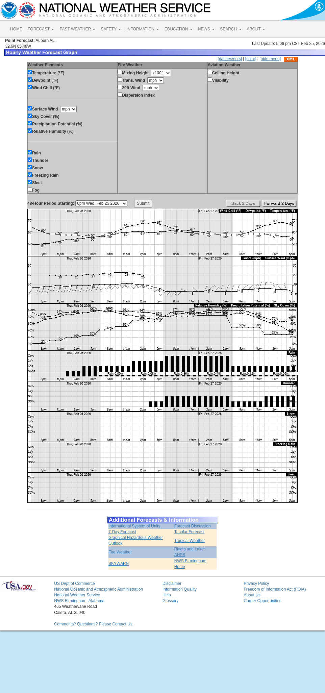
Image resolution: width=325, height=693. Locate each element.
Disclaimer (171, 583)
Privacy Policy (256, 583)
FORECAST (41, 29)
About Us (252, 595)
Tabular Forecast (189, 531)
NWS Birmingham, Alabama (79, 600)
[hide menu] (270, 58)
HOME (16, 29)
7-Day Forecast (122, 531)
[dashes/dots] (230, 58)
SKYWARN (118, 563)
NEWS (206, 29)
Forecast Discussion (192, 526)
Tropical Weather (189, 540)
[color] (250, 58)
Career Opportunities (262, 600)
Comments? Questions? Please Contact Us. (93, 624)
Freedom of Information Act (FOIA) (275, 589)
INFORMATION (142, 29)
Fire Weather (120, 552)
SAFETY (111, 29)
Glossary (170, 600)
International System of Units (134, 526)
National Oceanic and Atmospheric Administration (98, 589)
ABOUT (256, 29)
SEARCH (230, 29)
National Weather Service (77, 595)
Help (166, 595)
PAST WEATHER (77, 29)
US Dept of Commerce (74, 583)
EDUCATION (179, 29)
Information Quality (179, 589)
